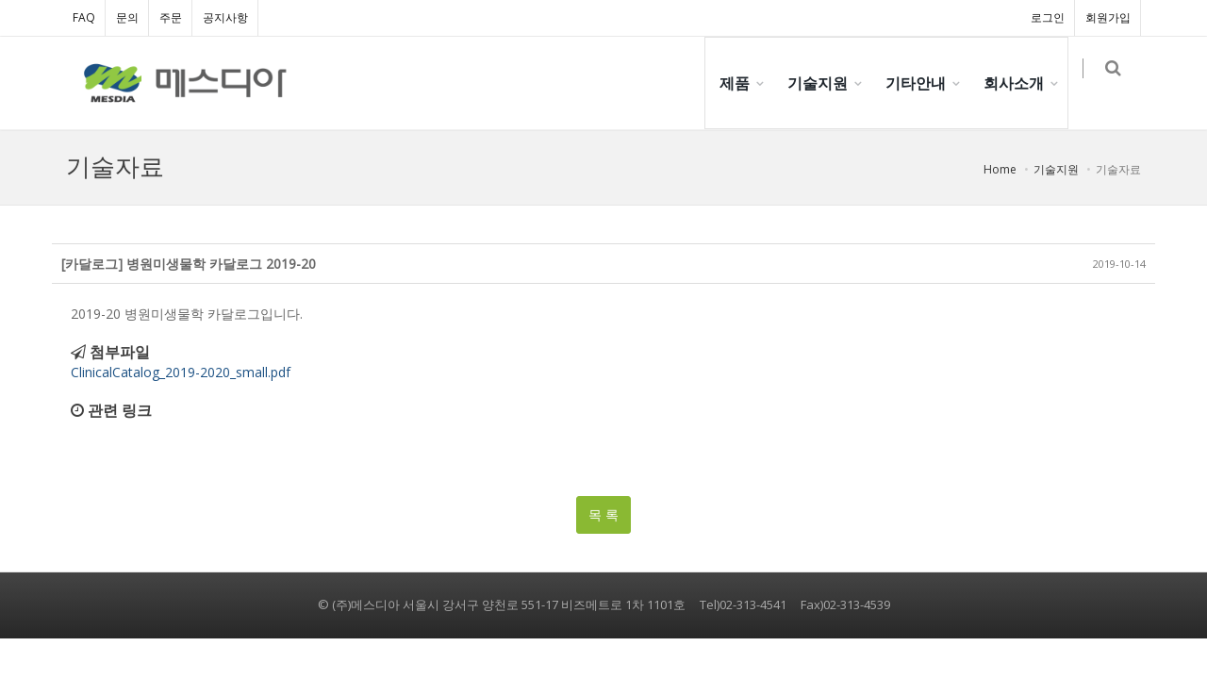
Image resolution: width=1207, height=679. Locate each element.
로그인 (1048, 17)
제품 (744, 83)
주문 (170, 17)
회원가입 (1108, 17)
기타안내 (925, 83)
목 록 (603, 514)
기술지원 (827, 83)
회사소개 (1023, 83)
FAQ (84, 17)
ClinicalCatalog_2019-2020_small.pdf (180, 372)
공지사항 (225, 17)
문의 (127, 17)
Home (1000, 169)
